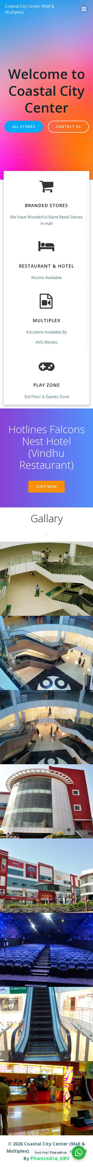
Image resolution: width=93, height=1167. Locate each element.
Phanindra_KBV (50, 1158)
